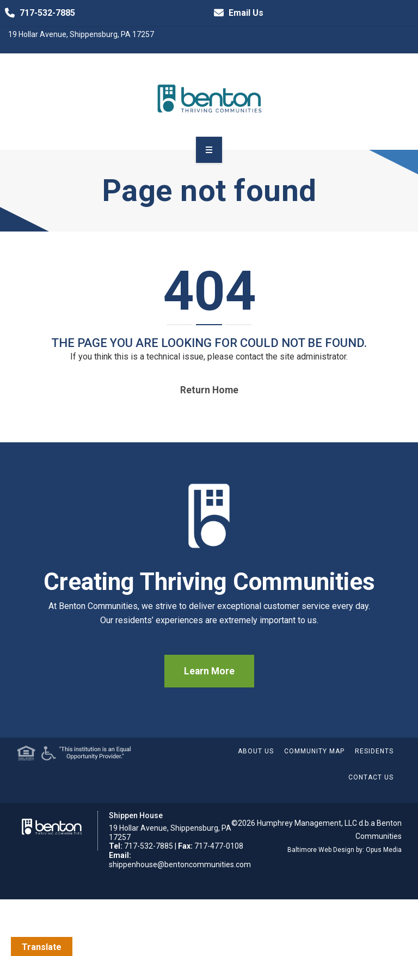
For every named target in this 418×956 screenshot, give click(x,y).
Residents (374, 751)
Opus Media (384, 850)
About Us (256, 751)
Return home (209, 390)
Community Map (314, 751)
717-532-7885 (37, 13)
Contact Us (371, 777)
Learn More (209, 671)
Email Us (236, 13)
